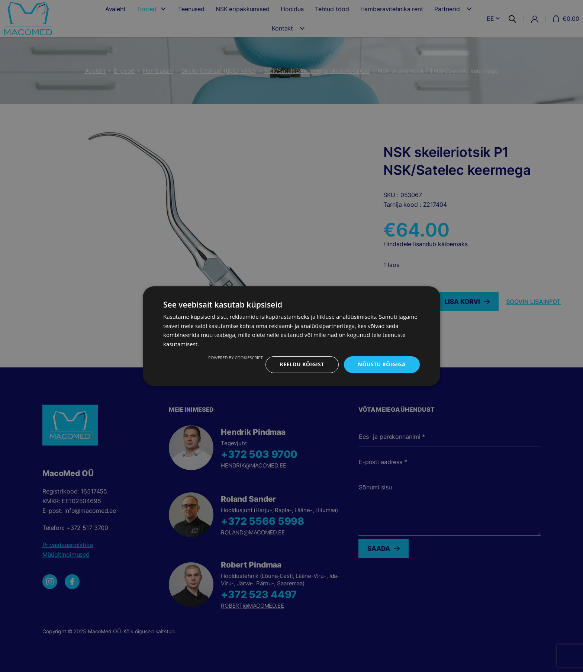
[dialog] (291, 336)
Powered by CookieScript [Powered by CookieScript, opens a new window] (235, 357)
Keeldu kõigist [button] (302, 364)
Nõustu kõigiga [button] (382, 364)
